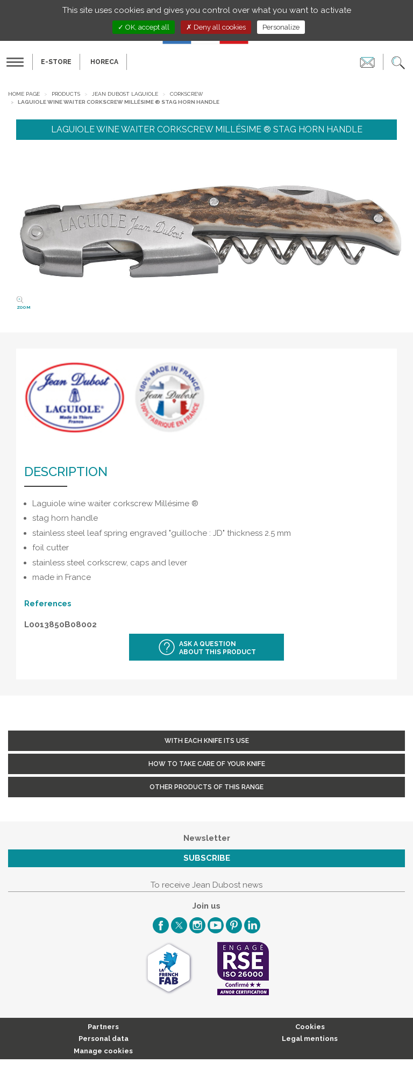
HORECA (104, 62)
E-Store (56, 62)
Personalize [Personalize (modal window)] (281, 27)
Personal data (104, 1038)
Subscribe (206, 858)
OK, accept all (143, 27)
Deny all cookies (216, 27)
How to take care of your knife (206, 764)
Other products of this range (206, 787)
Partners (103, 1027)
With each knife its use (207, 741)
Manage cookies (103, 1051)
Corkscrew (186, 94)
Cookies (310, 1027)
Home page (24, 94)
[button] (398, 62)
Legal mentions (310, 1038)
